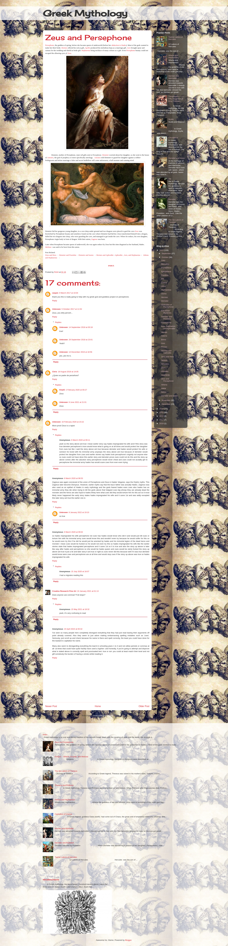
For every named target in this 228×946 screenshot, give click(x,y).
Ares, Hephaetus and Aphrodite (168, 327)
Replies (58, 322)
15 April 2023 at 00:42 (73, 629)
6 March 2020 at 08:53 (73, 478)
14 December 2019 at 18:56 (80, 352)
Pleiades (164, 371)
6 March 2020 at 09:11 (80, 440)
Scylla (170, 119)
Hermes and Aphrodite (105, 255)
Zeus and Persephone (167, 380)
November (166, 400)
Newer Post (51, 706)
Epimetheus (166, 271)
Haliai (163, 388)
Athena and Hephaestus (173, 56)
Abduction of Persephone (167, 306)
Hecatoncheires (51, 879)
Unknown (56, 309)
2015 (161, 412)
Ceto (163, 260)
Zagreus (94, 239)
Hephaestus (86, 50)
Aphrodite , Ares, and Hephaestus (127, 255)
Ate (169, 179)
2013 (161, 250)
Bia (162, 279)
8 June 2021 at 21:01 (78, 402)
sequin (55, 293)
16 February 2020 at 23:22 (73, 422)
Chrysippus (173, 138)
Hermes (64, 48)
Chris (54, 372)
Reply (54, 301)
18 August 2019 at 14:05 (68, 372)
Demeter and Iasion (86, 255)
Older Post (144, 706)
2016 (161, 416)
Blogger (128, 940)
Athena (164, 385)
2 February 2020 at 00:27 (76, 390)
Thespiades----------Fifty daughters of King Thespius (176, 98)
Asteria (164, 336)
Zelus (163, 286)
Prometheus (166, 268)
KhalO (62, 390)
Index (45, 735)
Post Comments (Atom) (103, 715)
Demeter (105, 155)
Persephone (49, 45)
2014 (161, 409)
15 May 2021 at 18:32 (80, 609)
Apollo (87, 48)
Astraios (50, 157)
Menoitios (165, 264)
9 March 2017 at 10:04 (68, 293)
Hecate (164, 332)
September (166, 253)
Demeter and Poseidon (67, 255)
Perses (164, 347)
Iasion (163, 392)
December (166, 404)
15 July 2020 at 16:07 (80, 571)
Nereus (164, 360)
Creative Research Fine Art (64, 591)
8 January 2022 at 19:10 (79, 512)
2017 (161, 420)
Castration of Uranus (63, 814)
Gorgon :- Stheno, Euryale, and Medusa (71, 756)
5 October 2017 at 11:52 (72, 309)
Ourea (163, 294)
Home (98, 706)
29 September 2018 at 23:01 (81, 340)
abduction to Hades (119, 45)
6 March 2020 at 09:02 (73, 532)
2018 (161, 423)
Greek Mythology (85, 13)
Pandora (164, 275)
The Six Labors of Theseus (66, 771)
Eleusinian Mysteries (166, 312)
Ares (129, 48)
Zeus (69, 53)
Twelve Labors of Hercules (175, 38)
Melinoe (48, 247)
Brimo (163, 340)
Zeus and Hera (50, 255)
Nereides (165, 364)
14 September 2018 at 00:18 (81, 327)
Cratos (164, 282)
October (165, 257)
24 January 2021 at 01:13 (88, 591)
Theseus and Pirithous (64, 785)
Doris (163, 368)
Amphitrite (165, 375)
